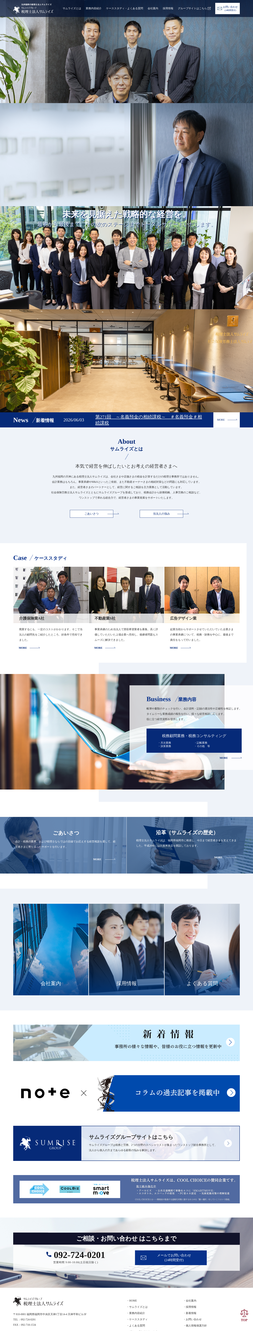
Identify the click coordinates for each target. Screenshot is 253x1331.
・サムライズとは (137, 1307)
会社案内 (153, 8)
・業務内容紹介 (135, 1313)
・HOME (131, 1300)
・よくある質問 (135, 1325)
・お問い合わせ (192, 1319)
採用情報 (168, 8)
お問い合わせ (230, 8)
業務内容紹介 (94, 8)
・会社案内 (189, 1300)
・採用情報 (189, 1307)
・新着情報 (189, 1313)
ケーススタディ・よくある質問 (124, 8)
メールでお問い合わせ (174, 1258)
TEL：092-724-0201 (24, 1319)
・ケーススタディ (137, 1319)
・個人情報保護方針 (195, 1325)
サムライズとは (72, 8)
